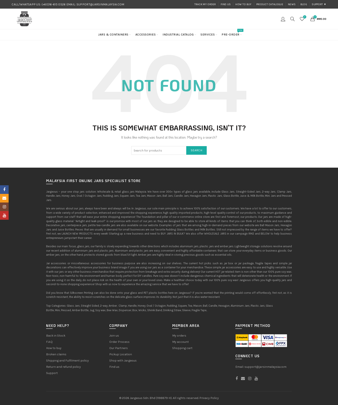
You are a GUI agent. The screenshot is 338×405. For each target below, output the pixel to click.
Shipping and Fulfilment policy (67, 360)
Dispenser (125, 310)
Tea (190, 305)
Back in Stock (55, 335)
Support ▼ (319, 4)
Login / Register (283, 19)
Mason (197, 305)
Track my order (205, 4)
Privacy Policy (209, 398)
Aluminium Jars (240, 305)
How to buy (243, 4)
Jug (92, 310)
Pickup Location (120, 354)
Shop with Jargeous (123, 360)
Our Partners (118, 348)
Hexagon (224, 305)
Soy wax (100, 310)
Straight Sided (90, 305)
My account (180, 342)
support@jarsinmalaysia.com (265, 367)
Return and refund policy (63, 367)
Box (134, 310)
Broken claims (56, 354)
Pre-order (232, 32)
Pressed (66, 310)
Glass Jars (73, 305)
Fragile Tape (199, 310)
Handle (132, 305)
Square (182, 305)
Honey (142, 305)
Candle (212, 305)
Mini (57, 310)
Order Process (119, 342)
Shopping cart (182, 348)
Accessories (145, 34)
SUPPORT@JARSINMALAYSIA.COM (100, 4)
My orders (179, 335)
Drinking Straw (172, 310)
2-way (104, 305)
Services (207, 34)
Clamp (123, 305)
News (292, 4)
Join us (114, 335)
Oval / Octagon (156, 305)
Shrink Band (154, 310)
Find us (226, 4)
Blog (303, 4)
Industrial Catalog (178, 34)
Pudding (172, 305)
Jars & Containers (113, 34)
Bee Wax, (112, 310)
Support (52, 373)
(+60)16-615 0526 (54, 4)
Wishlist (304, 17)
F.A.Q (49, 342)
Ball (205, 305)
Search (196, 150)
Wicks (142, 310)
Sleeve (186, 310)
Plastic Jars (258, 305)
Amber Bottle (80, 310)
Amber (113, 305)
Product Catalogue (269, 4)
